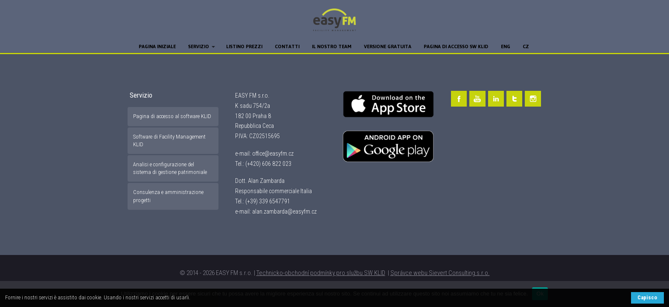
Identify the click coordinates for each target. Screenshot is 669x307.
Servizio (198, 46)
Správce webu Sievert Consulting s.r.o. (440, 273)
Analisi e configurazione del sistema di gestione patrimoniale (170, 168)
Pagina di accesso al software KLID (172, 116)
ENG (505, 46)
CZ (526, 46)
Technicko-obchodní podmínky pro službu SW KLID (320, 273)
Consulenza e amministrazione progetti (168, 196)
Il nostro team (332, 46)
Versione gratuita (387, 46)
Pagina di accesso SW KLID (456, 46)
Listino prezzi (244, 46)
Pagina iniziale (157, 46)
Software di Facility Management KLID (169, 140)
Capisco (647, 297)
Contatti (287, 46)
